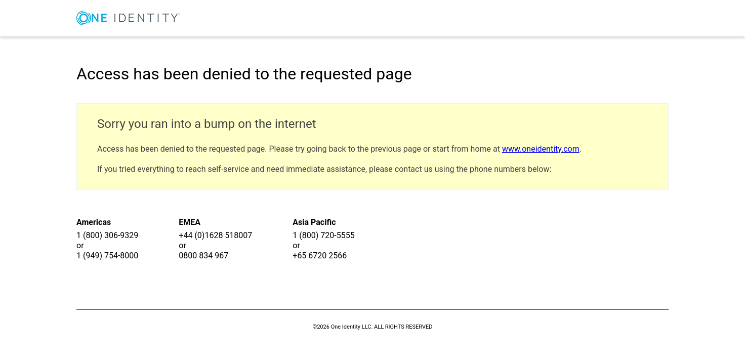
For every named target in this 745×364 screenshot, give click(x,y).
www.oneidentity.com (541, 149)
